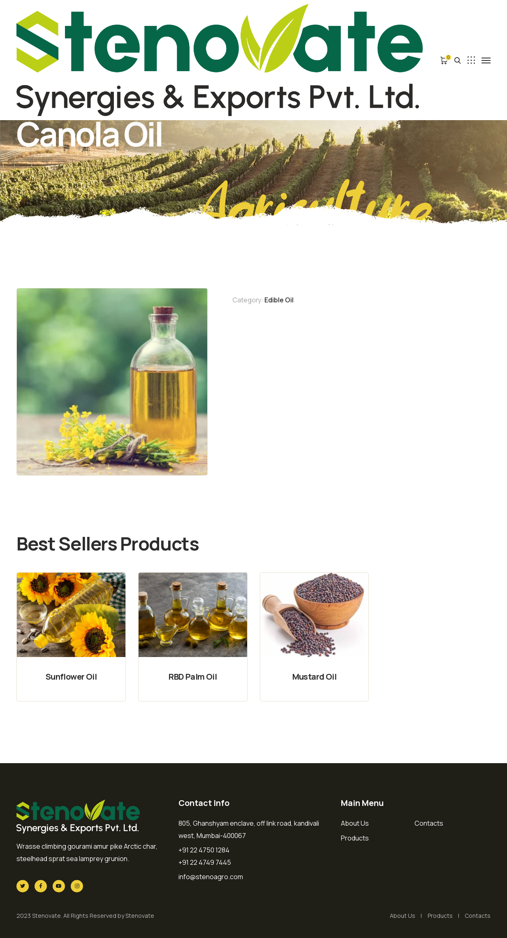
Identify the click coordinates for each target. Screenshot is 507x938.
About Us (355, 823)
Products (355, 838)
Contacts (428, 823)
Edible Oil (279, 299)
